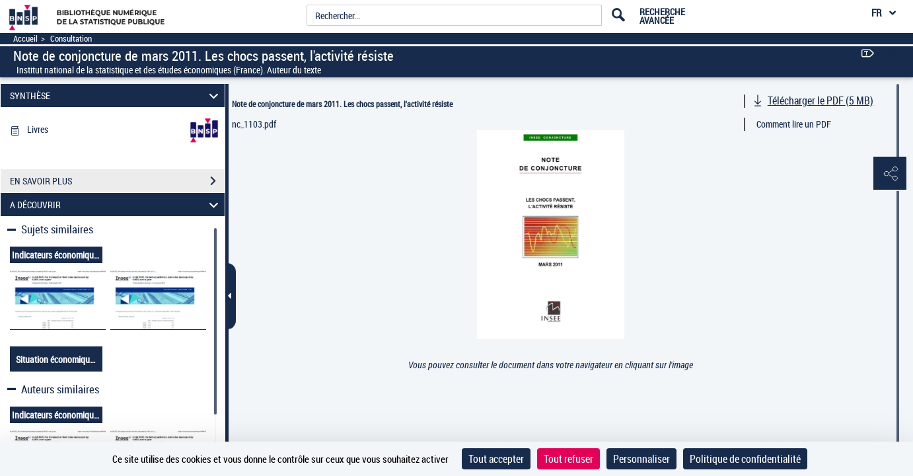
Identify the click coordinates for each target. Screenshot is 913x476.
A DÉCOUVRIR (116, 204)
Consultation (71, 38)
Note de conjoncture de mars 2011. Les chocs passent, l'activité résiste (342, 104)
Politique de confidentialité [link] (745, 459)
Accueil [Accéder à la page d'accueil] (25, 38)
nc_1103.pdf (254, 124)
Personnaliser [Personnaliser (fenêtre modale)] (641, 459)
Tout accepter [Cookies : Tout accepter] (496, 459)
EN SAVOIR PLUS (117, 181)
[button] (889, 174)
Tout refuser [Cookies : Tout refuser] (568, 459)
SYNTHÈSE (116, 95)
